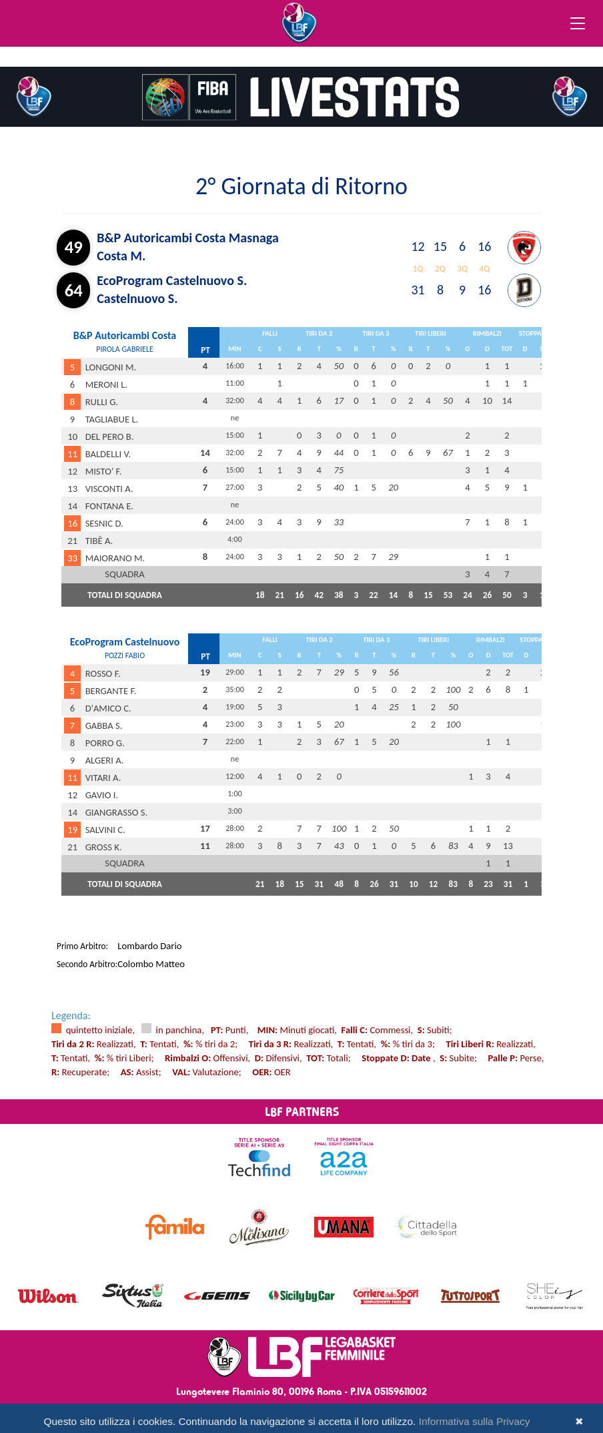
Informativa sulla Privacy (474, 1421)
